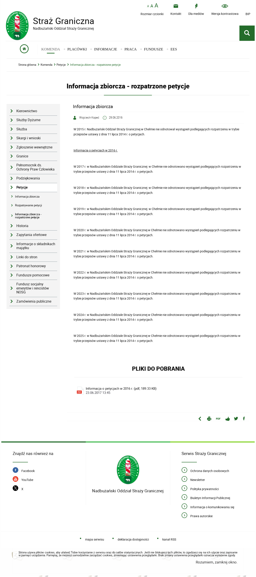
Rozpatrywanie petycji (28, 206)
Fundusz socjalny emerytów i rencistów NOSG (32, 288)
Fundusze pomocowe (32, 275)
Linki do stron (26, 257)
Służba (21, 129)
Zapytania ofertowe (31, 235)
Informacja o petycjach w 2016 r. (96, 151)
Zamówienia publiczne (33, 302)
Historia (22, 226)
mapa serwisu (94, 540)
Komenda (46, 65)
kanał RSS (169, 540)
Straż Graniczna (60, 21)
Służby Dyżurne (28, 120)
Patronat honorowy (31, 266)
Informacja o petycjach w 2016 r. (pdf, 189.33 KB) (159, 391)
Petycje (61, 65)
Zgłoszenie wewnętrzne (34, 147)
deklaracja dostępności (133, 540)
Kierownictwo (26, 111)
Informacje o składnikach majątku (35, 246)
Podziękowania (28, 179)
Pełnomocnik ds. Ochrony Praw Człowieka (35, 168)
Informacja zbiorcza (27, 197)
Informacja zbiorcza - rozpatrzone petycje (95, 65)
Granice (22, 157)
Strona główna (27, 65)
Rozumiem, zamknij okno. (216, 562)
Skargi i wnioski (28, 138)
